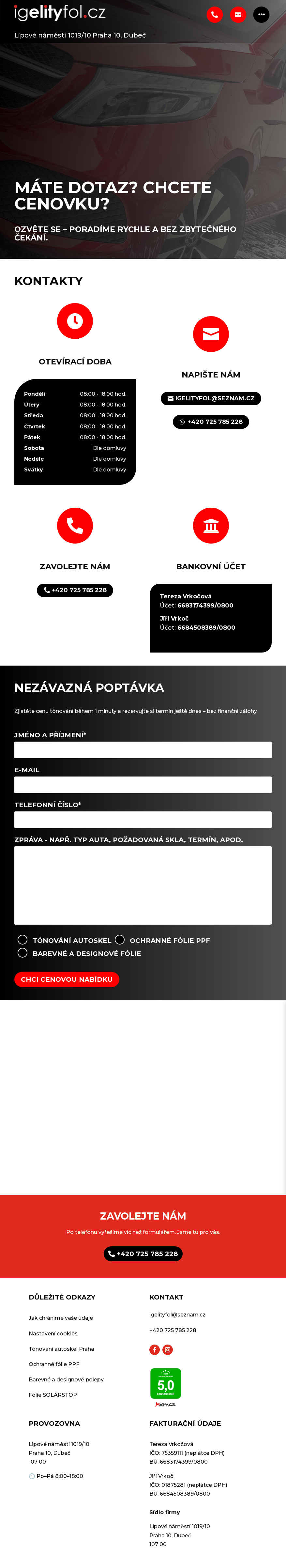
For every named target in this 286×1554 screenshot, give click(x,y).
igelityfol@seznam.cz (215, 398)
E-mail (143, 777)
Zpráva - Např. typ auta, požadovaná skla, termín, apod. (143, 881)
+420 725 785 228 (215, 421)
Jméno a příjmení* (143, 742)
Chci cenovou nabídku (67, 979)
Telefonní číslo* (143, 812)
